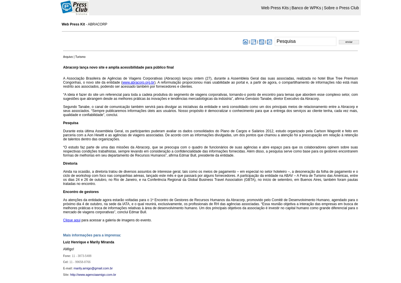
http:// (74, 274)
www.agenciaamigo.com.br (97, 274)
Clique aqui (71, 220)
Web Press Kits (275, 7)
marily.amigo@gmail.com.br (93, 268)
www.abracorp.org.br (138, 82)
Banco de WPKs (306, 7)
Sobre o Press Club (341, 7)
